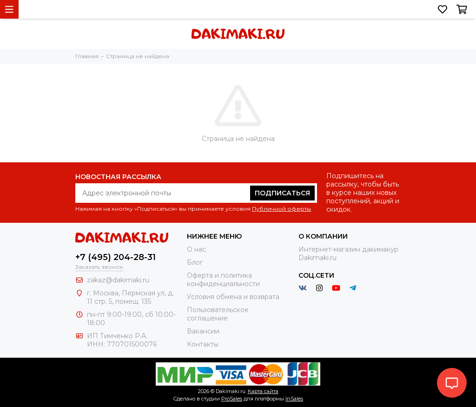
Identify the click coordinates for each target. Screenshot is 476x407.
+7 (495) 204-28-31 (115, 257)
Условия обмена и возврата (233, 297)
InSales (294, 398)
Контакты (202, 344)
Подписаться (282, 193)
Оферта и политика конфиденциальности (223, 279)
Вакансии (203, 331)
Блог (195, 262)
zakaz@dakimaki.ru (118, 280)
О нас (196, 249)
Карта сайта (263, 391)
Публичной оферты (281, 208)
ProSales (231, 398)
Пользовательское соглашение (218, 314)
